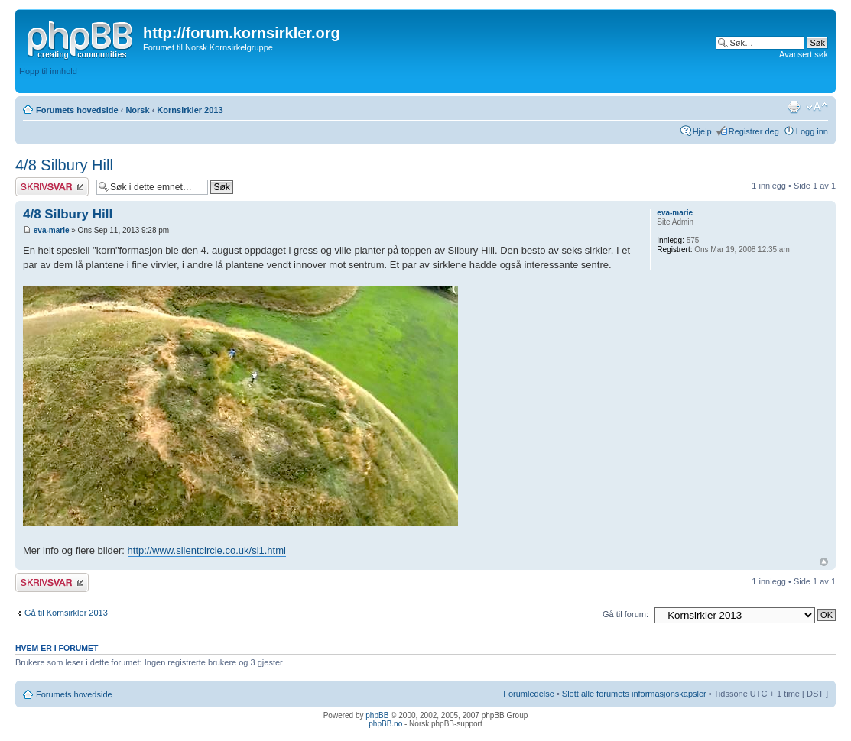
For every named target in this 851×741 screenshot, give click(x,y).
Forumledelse (528, 693)
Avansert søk (803, 54)
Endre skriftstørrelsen (817, 107)
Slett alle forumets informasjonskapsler (634, 693)
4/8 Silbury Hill (64, 165)
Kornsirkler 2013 (189, 110)
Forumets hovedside (77, 110)
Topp (824, 562)
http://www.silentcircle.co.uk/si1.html (207, 550)
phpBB (376, 715)
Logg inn (812, 131)
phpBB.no (385, 724)
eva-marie (52, 230)
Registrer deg (754, 131)
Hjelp (702, 131)
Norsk (137, 110)
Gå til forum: (625, 614)
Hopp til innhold (48, 71)
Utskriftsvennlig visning (793, 107)
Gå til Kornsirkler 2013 (66, 612)
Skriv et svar (52, 186)
